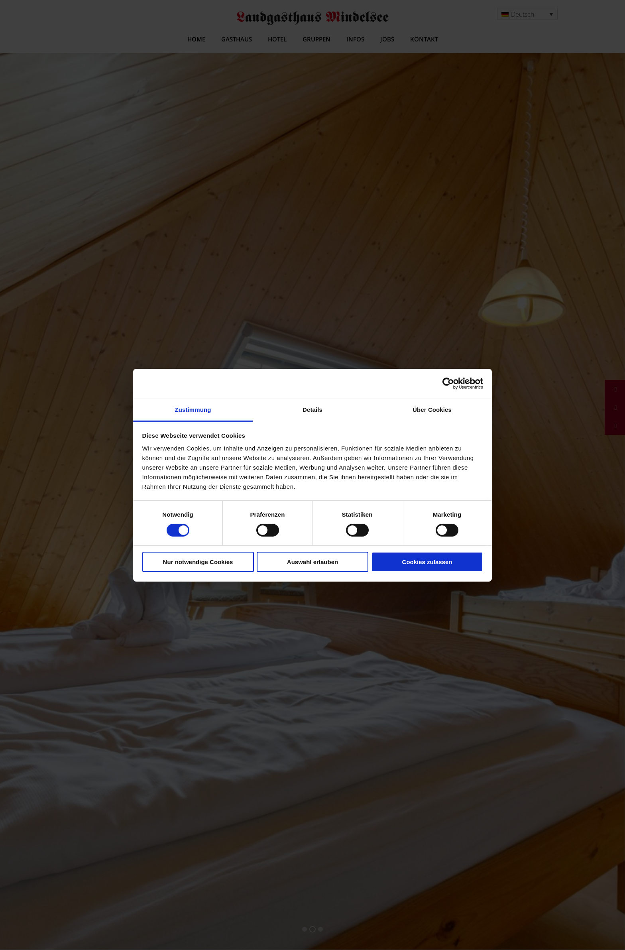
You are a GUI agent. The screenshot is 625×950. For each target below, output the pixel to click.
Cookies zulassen (427, 562)
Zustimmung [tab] (193, 409)
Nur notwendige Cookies (198, 562)
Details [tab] (312, 409)
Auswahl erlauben (312, 562)
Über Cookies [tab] (432, 409)
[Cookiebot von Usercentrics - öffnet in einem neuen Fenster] (448, 383)
